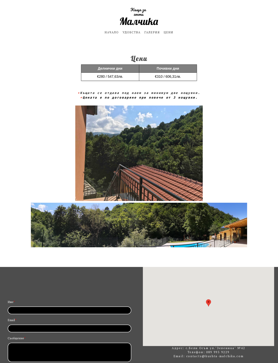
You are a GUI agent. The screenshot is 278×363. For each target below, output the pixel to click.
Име (11, 302)
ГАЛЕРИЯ (152, 32)
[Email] (69, 328)
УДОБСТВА (132, 32)
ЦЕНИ (168, 32)
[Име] (69, 310)
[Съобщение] (69, 352)
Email (12, 320)
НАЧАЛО (112, 32)
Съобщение (16, 338)
